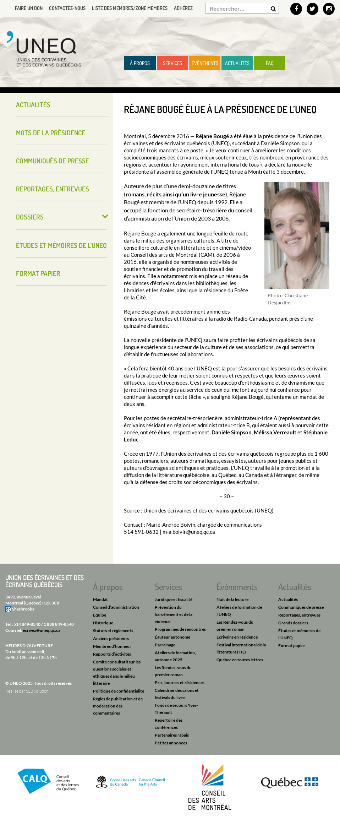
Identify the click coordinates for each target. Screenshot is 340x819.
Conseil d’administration (116, 607)
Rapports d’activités (112, 654)
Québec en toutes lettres (239, 659)
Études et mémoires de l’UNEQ (61, 245)
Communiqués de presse (52, 160)
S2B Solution (37, 691)
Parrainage (165, 644)
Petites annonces (171, 742)
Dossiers (30, 216)
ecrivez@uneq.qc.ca (41, 630)
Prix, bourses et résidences (179, 682)
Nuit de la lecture (232, 599)
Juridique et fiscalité (173, 599)
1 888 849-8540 (59, 624)
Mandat (100, 599)
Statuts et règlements (113, 630)
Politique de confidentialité (118, 691)
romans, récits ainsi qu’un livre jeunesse (175, 194)
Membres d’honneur (112, 646)
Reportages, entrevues (52, 188)
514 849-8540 (26, 624)
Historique (103, 622)
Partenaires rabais (172, 735)
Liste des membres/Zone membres (130, 8)
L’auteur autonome (172, 637)
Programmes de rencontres (180, 629)
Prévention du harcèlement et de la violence (173, 614)
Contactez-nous (67, 8)
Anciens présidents (111, 638)
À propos (140, 63)
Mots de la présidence (50, 132)
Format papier (38, 273)
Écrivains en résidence (237, 637)
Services (172, 63)
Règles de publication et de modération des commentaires (118, 706)
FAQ (270, 63)
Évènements (205, 63)
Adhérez (183, 8)
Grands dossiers (293, 622)
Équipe (99, 615)
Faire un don (29, 8)
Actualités (237, 63)
